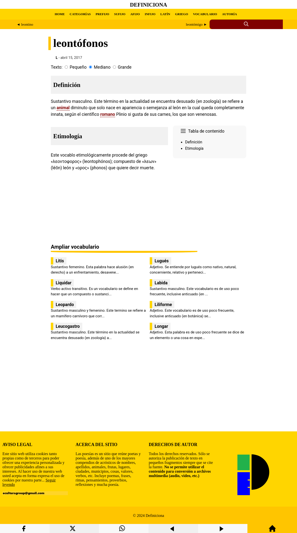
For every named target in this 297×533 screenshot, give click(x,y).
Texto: (57, 67)
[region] (209, 201)
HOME (60, 14)
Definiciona (148, 5)
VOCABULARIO (205, 14)
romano (107, 114)
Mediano (102, 67)
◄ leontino (25, 24)
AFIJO (135, 14)
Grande (124, 67)
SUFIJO (119, 14)
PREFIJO (102, 14)
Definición (193, 142)
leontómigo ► (196, 24)
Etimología (194, 148)
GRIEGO (181, 14)
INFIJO (150, 14)
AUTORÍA (229, 14)
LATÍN (165, 14)
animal (63, 107)
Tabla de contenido (206, 131)
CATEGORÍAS (80, 14)
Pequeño (78, 67)
